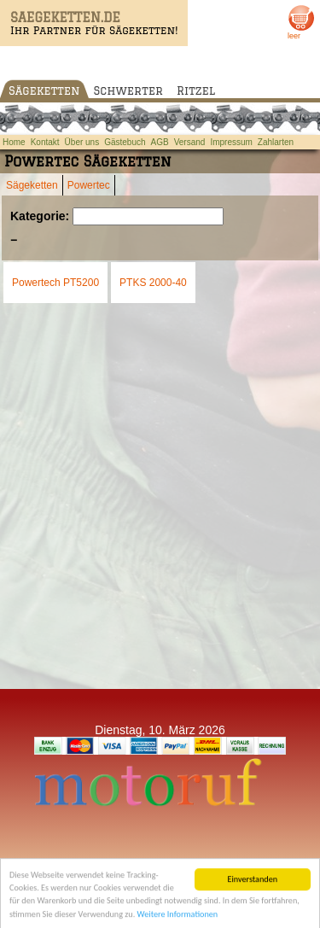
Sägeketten (44, 90)
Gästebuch (124, 142)
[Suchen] (148, 216)
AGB (160, 142)
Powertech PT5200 (55, 283)
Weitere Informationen (177, 918)
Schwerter (128, 90)
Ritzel (196, 90)
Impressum (231, 142)
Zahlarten (276, 142)
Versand (190, 142)
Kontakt (45, 142)
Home (14, 142)
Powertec (88, 185)
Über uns (82, 142)
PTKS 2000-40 (153, 283)
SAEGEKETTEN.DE (65, 17)
